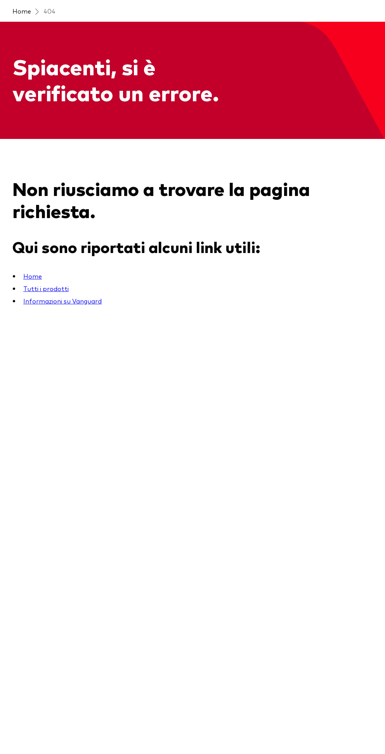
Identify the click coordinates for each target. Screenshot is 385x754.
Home (21, 11)
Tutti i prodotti (46, 288)
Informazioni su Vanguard (62, 300)
